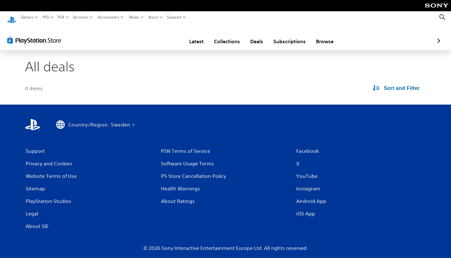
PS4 (61, 17)
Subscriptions (253, 35)
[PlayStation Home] (11, 17)
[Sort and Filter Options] (396, 82)
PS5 (46, 17)
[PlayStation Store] (36, 34)
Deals (220, 35)
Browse (288, 35)
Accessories (108, 17)
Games (27, 17)
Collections (190, 35)
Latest (160, 35)
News (134, 17)
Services (80, 17)
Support (174, 17)
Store (153, 17)
